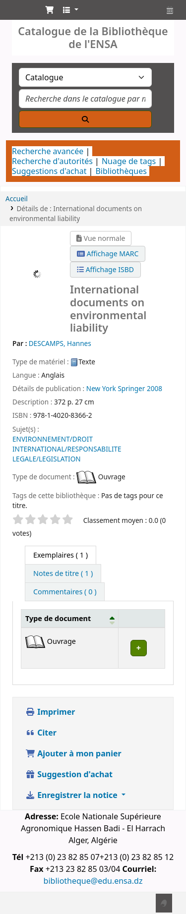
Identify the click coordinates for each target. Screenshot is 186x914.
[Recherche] (85, 119)
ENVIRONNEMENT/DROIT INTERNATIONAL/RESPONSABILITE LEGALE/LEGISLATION (67, 448)
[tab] (63, 573)
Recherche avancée (47, 151)
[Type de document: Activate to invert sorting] (70, 618)
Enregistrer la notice (72, 795)
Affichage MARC (107, 253)
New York (101, 388)
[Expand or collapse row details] (141, 648)
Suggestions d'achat (49, 171)
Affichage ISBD (105, 269)
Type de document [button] (58, 618)
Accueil (16, 198)
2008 (154, 388)
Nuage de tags (129, 161)
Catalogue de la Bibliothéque (18, 12)
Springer (131, 388)
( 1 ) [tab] (60, 555)
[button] (49, 10)
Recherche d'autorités (52, 161)
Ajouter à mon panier (73, 753)
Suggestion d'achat (69, 774)
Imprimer (50, 711)
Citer (41, 732)
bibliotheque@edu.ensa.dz (93, 880)
